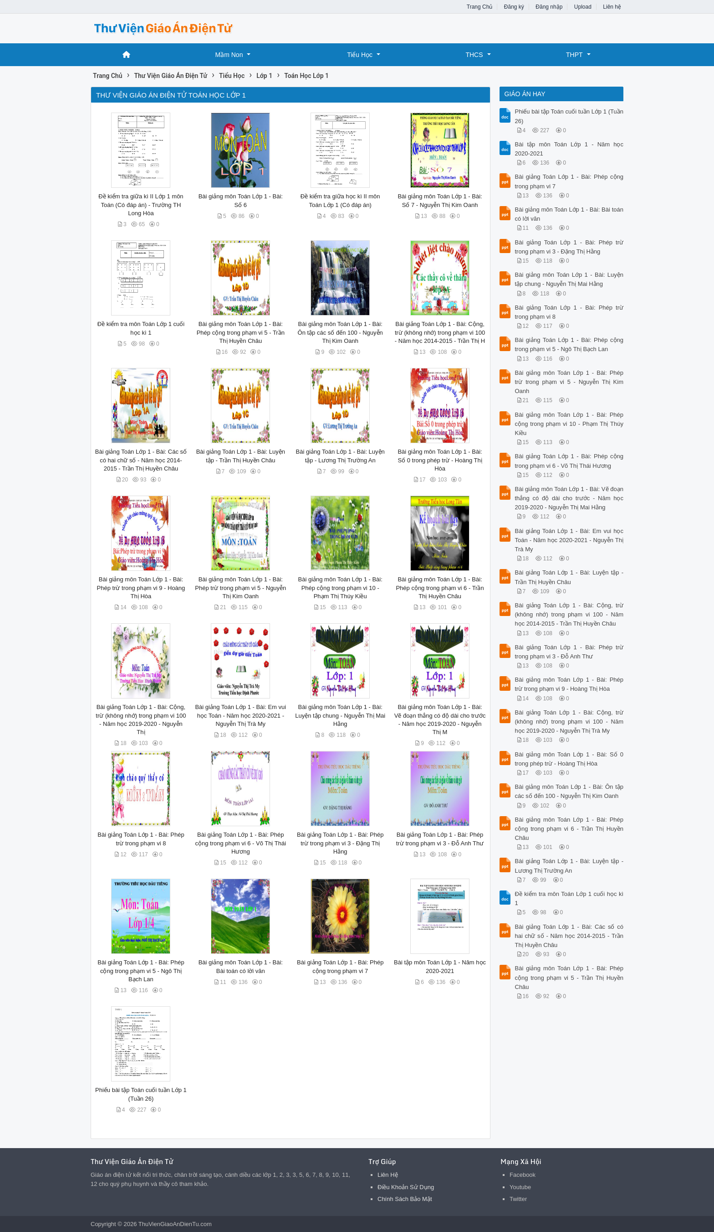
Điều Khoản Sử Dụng (405, 1187)
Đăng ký (514, 7)
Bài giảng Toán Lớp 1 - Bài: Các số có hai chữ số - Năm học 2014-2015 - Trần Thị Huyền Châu (141, 459)
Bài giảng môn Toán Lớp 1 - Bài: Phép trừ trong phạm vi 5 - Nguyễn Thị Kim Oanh (240, 587)
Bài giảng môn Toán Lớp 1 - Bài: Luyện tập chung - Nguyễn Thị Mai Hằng (340, 715)
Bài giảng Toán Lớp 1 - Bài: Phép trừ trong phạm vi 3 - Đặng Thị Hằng (340, 842)
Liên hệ (612, 7)
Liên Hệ (387, 1174)
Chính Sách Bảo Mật (404, 1199)
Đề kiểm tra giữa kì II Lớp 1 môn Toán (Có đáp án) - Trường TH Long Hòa (140, 204)
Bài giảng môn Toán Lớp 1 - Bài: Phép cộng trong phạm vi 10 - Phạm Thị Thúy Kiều (340, 587)
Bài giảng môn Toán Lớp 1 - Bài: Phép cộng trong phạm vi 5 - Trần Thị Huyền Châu (241, 332)
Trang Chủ (480, 7)
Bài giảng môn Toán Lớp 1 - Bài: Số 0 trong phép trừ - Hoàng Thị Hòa (440, 459)
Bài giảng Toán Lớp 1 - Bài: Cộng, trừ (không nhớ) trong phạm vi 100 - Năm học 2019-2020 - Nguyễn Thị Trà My (569, 721)
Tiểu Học (359, 54)
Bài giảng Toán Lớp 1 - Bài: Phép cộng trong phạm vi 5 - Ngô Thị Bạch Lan (140, 970)
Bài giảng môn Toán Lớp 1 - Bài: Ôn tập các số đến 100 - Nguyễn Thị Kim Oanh (340, 332)
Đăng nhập (549, 7)
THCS (474, 54)
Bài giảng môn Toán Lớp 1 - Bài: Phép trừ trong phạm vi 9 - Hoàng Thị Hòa (141, 587)
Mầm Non (229, 54)
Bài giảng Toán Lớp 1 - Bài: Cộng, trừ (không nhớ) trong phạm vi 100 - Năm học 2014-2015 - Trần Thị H (440, 332)
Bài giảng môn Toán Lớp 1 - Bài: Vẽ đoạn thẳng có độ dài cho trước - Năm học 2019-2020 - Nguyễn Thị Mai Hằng (569, 498)
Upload (583, 7)
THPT (574, 54)
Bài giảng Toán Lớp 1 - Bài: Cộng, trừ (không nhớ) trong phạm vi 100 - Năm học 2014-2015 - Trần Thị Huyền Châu (569, 614)
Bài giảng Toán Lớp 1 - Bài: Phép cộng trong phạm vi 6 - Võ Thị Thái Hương (240, 842)
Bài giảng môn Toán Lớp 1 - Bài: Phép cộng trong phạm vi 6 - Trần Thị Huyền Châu (440, 587)
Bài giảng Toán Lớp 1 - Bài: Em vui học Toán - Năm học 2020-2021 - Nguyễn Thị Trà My (240, 715)
